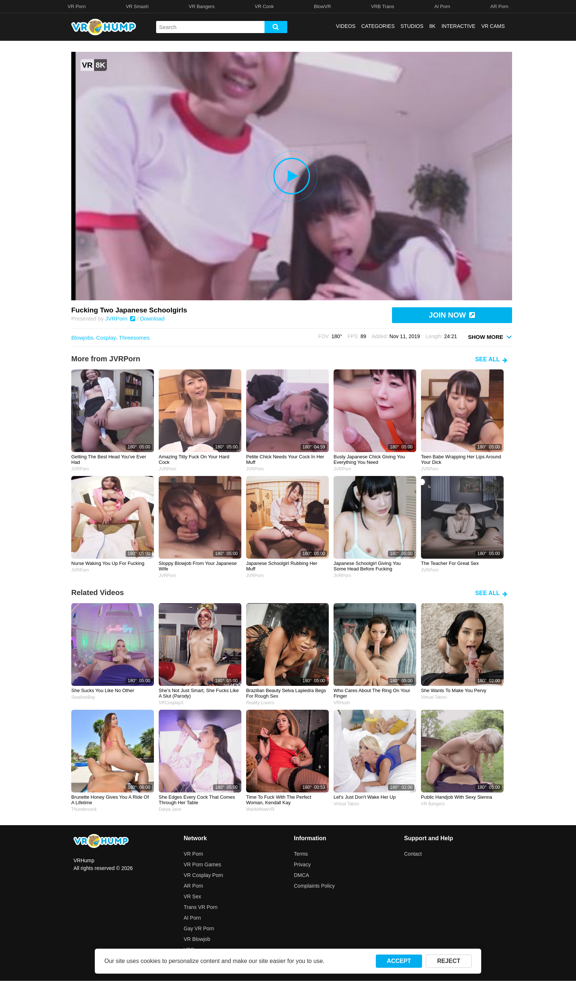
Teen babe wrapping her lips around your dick (461, 459)
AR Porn (499, 6)
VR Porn (77, 6)
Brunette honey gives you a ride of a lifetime (110, 799)
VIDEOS (346, 26)
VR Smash (137, 6)
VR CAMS (493, 26)
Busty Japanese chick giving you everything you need (369, 459)
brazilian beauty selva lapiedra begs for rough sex (286, 693)
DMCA (301, 875)
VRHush (342, 702)
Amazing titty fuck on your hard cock (194, 459)
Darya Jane (170, 809)
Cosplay (106, 337)
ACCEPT (399, 961)
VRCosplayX (171, 702)
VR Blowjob (197, 939)
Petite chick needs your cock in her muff (285, 459)
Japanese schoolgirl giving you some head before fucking (367, 566)
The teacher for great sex (450, 563)
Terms (301, 854)
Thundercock (84, 809)
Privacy (302, 864)
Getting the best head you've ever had (108, 459)
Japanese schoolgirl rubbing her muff (281, 566)
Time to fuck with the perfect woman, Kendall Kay (278, 799)
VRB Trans (382, 6)
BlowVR (322, 6)
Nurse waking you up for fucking (107, 563)
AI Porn (442, 6)
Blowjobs (82, 337)
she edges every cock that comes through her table (197, 799)
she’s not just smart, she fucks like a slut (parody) (199, 693)
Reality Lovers (260, 702)
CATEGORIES (378, 26)
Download (152, 318)
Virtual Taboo (434, 697)
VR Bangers (202, 6)
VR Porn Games (202, 864)
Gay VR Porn (199, 928)
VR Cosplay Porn (203, 875)
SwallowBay (83, 697)
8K (432, 26)
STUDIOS (411, 26)
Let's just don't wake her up (365, 797)
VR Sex (192, 896)
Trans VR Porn (200, 907)
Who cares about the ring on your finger (372, 693)
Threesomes (134, 337)
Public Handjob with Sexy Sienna (456, 797)
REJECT (448, 961)
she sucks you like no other (102, 690)
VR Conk (264, 6)
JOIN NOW (452, 315)
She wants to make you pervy (453, 690)
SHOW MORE (490, 336)
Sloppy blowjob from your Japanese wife (198, 566)
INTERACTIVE (459, 26)
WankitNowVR (260, 809)
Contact (413, 854)
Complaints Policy (314, 886)
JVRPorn (120, 318)
